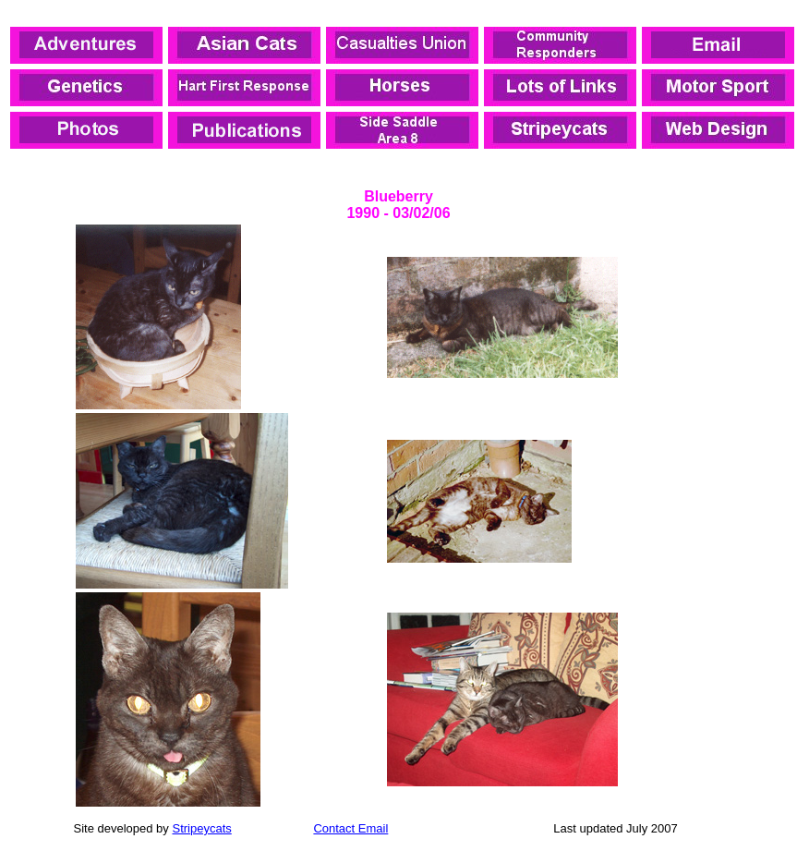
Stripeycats (201, 828)
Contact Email (350, 828)
